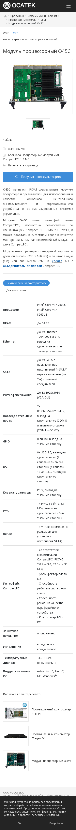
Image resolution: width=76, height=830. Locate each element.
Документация (16, 290)
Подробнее (56, 823)
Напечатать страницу (20, 165)
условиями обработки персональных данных (31, 815)
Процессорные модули (22, 19)
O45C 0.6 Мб (14, 149)
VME (6, 33)
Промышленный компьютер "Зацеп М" (51, 736)
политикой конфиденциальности (43, 811)
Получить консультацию (38, 177)
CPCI (43, 19)
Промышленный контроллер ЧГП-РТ (51, 711)
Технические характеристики (26, 283)
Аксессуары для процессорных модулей (30, 39)
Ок (19, 823)
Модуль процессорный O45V (51, 761)
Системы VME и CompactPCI (44, 16)
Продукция (17, 16)
